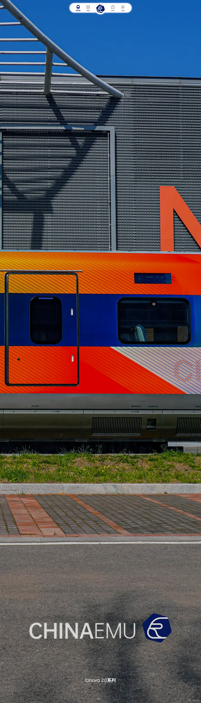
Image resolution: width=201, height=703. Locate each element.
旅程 (113, 8)
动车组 (78, 8)
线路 (88, 8)
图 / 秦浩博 (193, 700)
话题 (123, 8)
